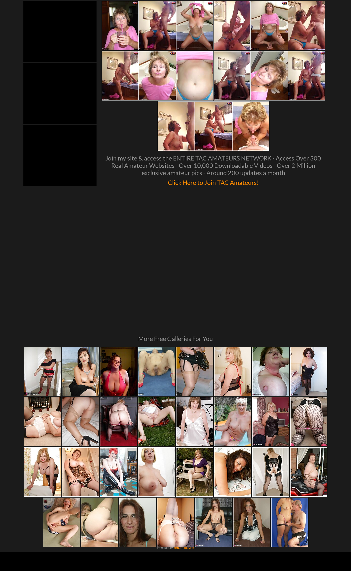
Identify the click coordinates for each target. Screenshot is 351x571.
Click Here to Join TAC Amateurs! (213, 181)
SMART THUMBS (184, 481)
